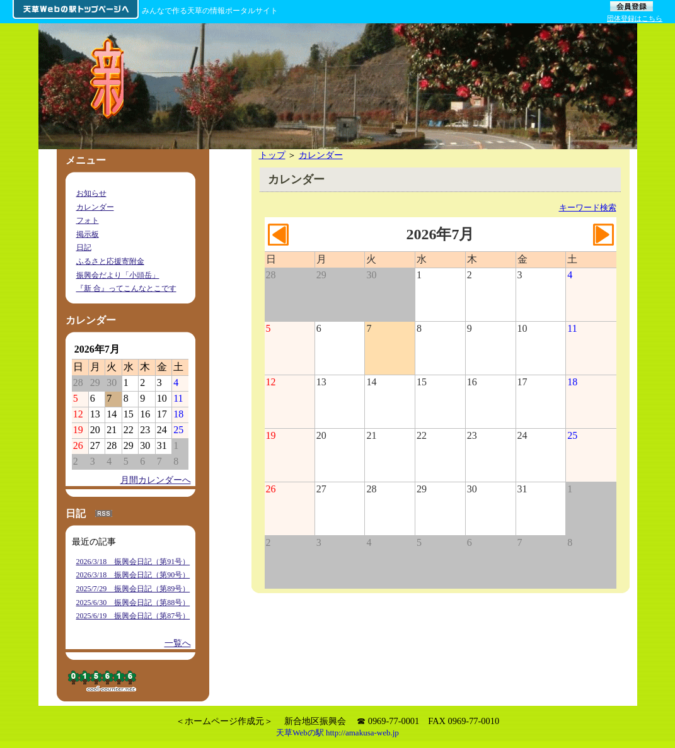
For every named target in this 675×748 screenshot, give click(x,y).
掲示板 (87, 234)
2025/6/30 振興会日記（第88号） (133, 602)
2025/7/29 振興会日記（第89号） (133, 588)
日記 (83, 247)
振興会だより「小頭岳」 (117, 275)
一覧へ (177, 643)
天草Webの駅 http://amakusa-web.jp (337, 732)
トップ (272, 155)
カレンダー (321, 155)
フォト (87, 220)
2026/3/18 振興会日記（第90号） (133, 574)
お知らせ (91, 193)
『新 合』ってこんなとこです (126, 288)
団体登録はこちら (634, 18)
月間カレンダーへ (155, 480)
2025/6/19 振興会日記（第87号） (133, 615)
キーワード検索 (587, 207)
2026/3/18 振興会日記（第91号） (133, 561)
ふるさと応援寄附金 (110, 261)
